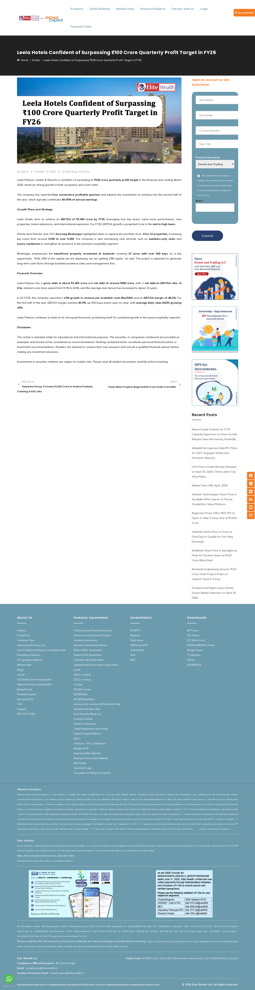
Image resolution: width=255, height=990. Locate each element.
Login (204, 9)
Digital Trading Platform (87, 733)
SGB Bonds (137, 650)
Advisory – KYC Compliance (89, 743)
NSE (155, 958)
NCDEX (234, 958)
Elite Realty (80, 763)
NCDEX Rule (81, 694)
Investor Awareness (85, 640)
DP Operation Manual (29, 659)
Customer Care (25, 640)
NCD (133, 654)
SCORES (147, 958)
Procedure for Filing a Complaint (92, 772)
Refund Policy (80, 984)
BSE (162, 958)
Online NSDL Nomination (88, 650)
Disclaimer (22, 984)
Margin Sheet (195, 650)
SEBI (168, 958)
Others (191, 659)
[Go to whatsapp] (9, 979)
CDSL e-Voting (82, 679)
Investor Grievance (85, 723)
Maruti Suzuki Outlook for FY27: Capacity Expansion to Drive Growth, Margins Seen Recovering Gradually (215, 434)
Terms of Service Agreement (103, 984)
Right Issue (136, 640)
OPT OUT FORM (26, 713)
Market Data (125, 9)
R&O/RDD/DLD (221, 958)
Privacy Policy (65, 984)
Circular (78, 684)
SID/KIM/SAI (194, 664)
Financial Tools (81, 26)
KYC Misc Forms (196, 640)
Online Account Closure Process (92, 635)
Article (66, 171)
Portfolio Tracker (26, 694)
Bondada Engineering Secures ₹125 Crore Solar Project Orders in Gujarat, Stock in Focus (214, 574)
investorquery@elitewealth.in (67, 973)
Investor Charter (83, 718)
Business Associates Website (91, 758)
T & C (20, 704)
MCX (201, 958)
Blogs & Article (80, 171)
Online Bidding (99, 9)
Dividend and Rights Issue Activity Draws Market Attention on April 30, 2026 (214, 592)
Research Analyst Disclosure (90, 645)
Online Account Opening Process (93, 630)
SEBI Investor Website (185, 958)
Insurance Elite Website (87, 753)
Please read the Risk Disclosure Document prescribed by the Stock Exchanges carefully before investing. (81, 941)
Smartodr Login (83, 767)
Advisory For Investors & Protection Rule (97, 704)
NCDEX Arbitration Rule (87, 709)
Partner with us (183, 9)
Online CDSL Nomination (88, 654)
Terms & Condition (48, 984)
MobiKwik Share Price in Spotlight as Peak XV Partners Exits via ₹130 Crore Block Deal (214, 555)
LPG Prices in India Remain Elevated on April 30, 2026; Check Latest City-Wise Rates (214, 471)
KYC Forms (193, 635)
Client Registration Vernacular (91, 728)
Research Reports (153, 9)
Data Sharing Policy (149, 984)
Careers (21, 630)
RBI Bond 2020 (139, 645)
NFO (132, 659)
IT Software (193, 654)
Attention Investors (128, 984)
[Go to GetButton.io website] (9, 986)
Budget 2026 (81, 748)
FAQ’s (77, 738)
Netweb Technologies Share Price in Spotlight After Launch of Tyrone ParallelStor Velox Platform (214, 499)
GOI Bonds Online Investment (34, 679)
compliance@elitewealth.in (41, 968)
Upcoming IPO (25, 699)
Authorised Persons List (31, 645)
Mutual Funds (24, 689)
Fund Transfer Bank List (87, 713)
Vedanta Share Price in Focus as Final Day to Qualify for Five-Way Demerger (212, 536)
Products (77, 9)
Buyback (135, 635)
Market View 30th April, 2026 (209, 485)
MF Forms (192, 630)
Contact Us (23, 635)
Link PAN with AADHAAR (88, 659)
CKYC (208, 958)
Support (21, 709)
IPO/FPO (135, 630)
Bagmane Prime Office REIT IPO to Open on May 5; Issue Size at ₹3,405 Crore (214, 518)
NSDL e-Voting (82, 674)
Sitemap (33, 984)
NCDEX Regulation (84, 699)
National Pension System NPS (34, 684)
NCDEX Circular (82, 689)
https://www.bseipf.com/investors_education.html (45, 855)
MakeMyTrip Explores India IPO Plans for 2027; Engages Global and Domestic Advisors (214, 453)
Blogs (20, 669)
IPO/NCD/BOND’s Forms (201, 645)
